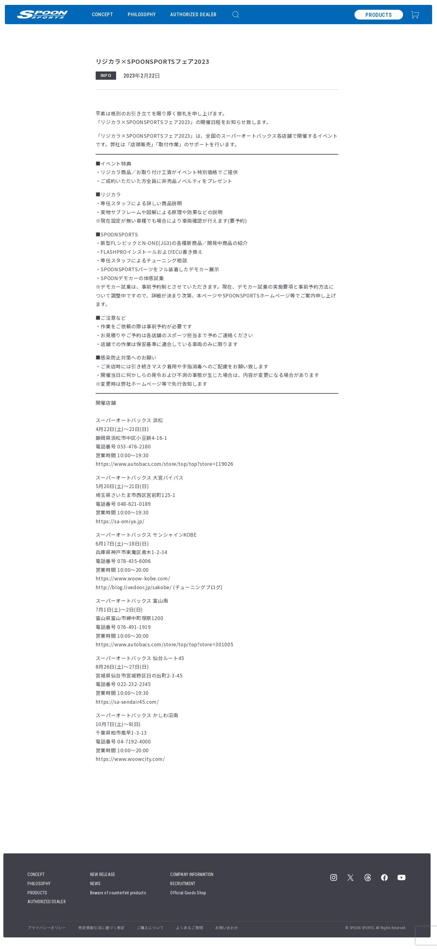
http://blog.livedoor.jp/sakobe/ (134, 587)
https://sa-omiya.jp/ (120, 521)
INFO (106, 75)
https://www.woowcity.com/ (130, 758)
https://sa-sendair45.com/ (127, 701)
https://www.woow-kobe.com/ (133, 578)
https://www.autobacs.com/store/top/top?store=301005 (164, 644)
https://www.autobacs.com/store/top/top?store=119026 (164, 463)
